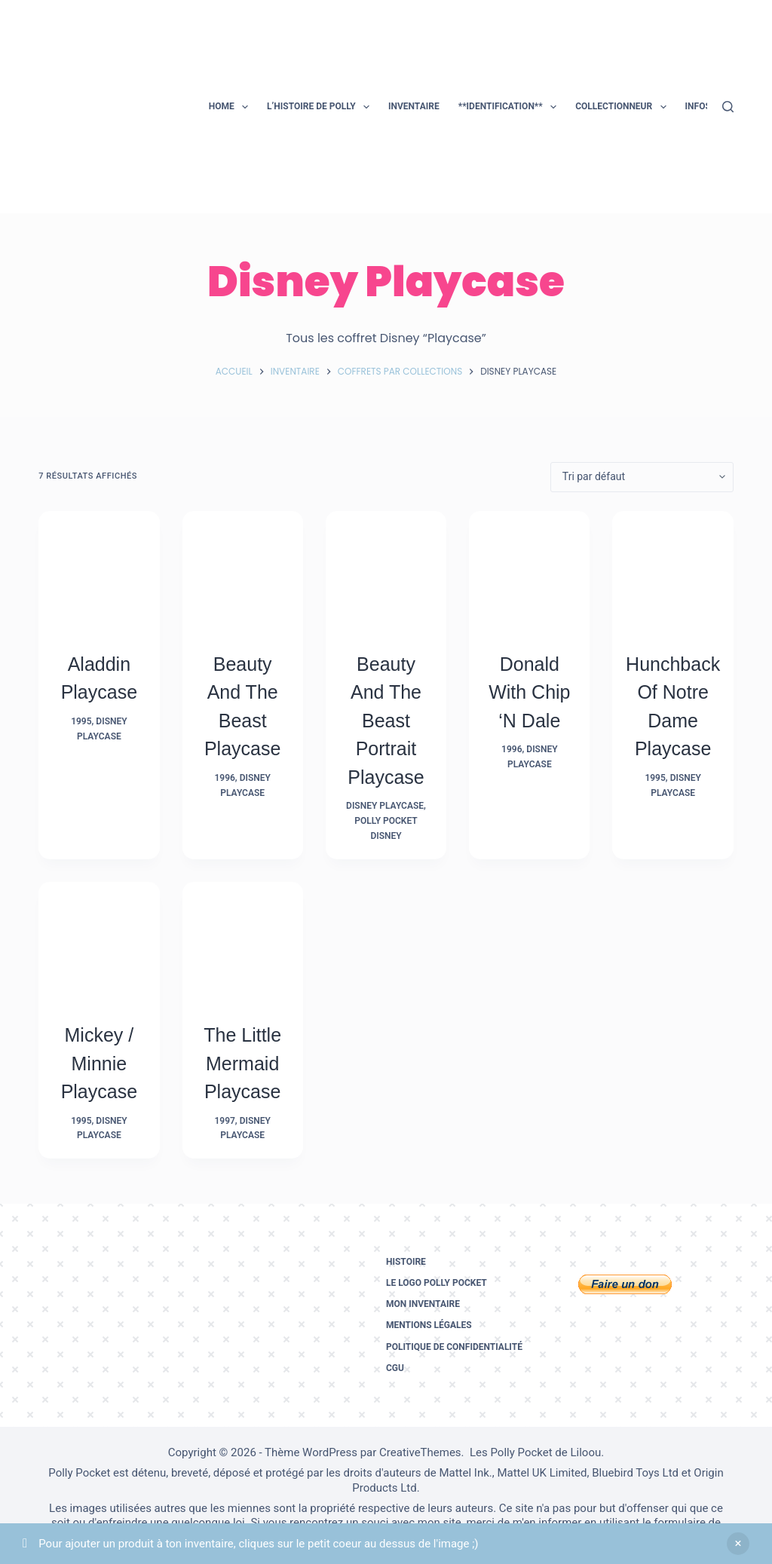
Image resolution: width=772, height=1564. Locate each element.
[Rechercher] (728, 106)
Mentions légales (429, 1325)
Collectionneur (623, 107)
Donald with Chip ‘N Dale (529, 692)
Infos (708, 107)
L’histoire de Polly (321, 107)
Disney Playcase (385, 805)
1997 (224, 1121)
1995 (81, 721)
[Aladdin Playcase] (98, 571)
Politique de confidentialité (454, 1347)
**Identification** (510, 107)
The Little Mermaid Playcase (242, 1063)
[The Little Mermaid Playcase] (242, 942)
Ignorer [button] (738, 1543)
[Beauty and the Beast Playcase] (242, 571)
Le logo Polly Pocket (436, 1283)
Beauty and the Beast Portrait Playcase (386, 720)
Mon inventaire (423, 1304)
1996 (224, 778)
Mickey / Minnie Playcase (99, 1063)
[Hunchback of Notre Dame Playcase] (672, 571)
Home (231, 107)
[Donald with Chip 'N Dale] (529, 571)
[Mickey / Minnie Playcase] (98, 942)
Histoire (406, 1261)
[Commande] (642, 477)
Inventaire (414, 106)
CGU (395, 1368)
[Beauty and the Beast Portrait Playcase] (386, 571)
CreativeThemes (420, 1452)
